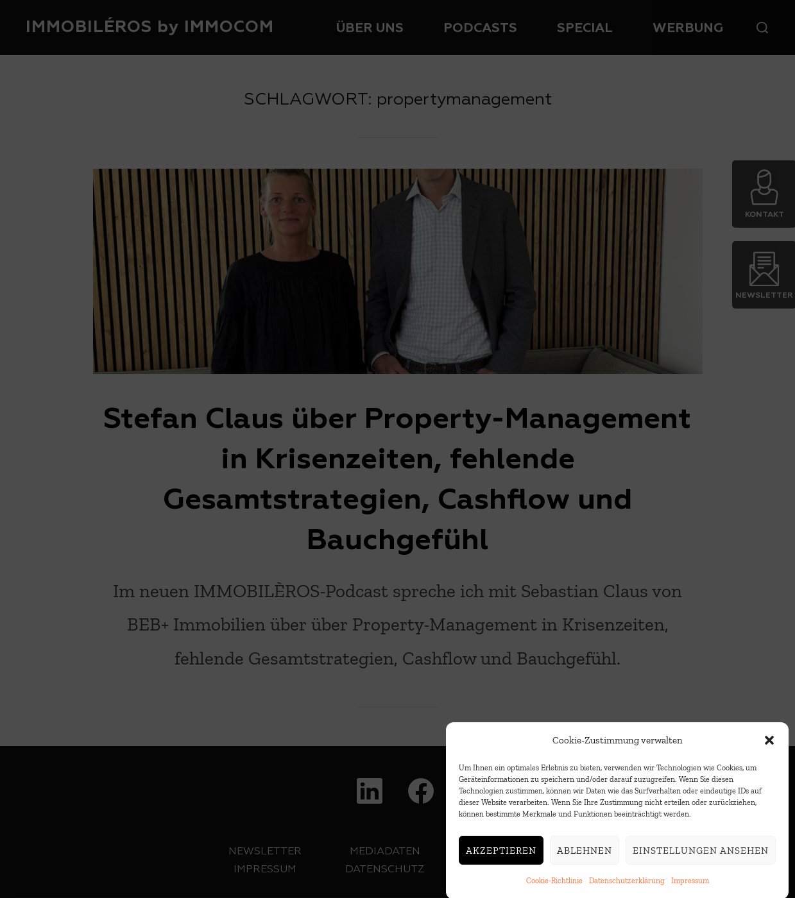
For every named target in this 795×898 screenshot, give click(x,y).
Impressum (690, 887)
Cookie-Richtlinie (554, 887)
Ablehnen (584, 856)
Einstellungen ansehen (701, 856)
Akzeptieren (501, 856)
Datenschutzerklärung (627, 887)
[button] (769, 746)
